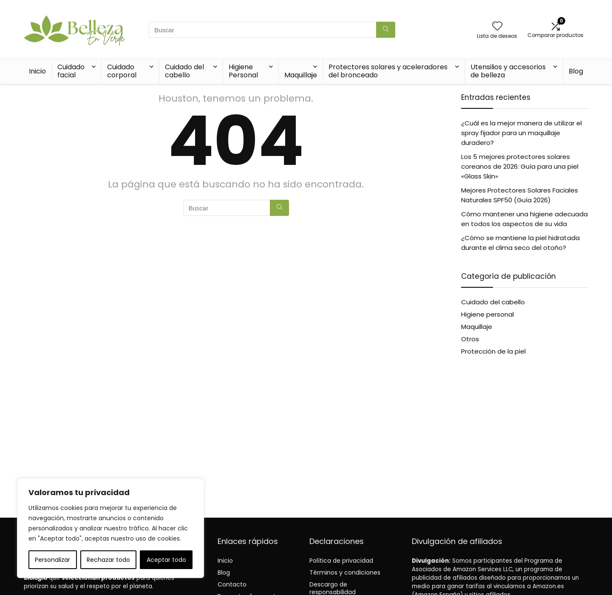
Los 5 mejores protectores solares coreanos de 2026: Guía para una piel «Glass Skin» (519, 166)
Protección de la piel (493, 351)
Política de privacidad (341, 560)
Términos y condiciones (344, 572)
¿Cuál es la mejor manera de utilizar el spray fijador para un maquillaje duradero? (521, 133)
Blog (576, 71)
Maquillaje (300, 75)
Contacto (232, 584)
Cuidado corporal (121, 71)
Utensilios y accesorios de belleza (508, 71)
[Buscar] (385, 30)
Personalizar (52, 559)
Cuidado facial (71, 71)
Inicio (37, 71)
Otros (470, 338)
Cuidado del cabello (184, 71)
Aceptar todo (166, 559)
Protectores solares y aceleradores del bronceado (388, 71)
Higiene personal (487, 314)
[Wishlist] (497, 27)
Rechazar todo (108, 559)
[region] (110, 528)
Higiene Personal (243, 71)
